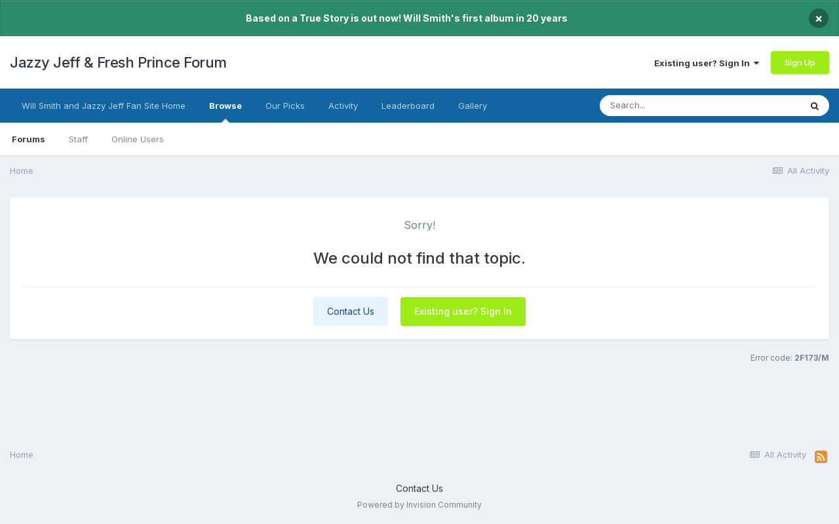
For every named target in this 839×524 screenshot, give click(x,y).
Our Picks (285, 105)
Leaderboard (408, 105)
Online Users (137, 139)
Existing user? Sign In (706, 63)
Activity (343, 105)
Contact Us (350, 311)
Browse (225, 111)
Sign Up (800, 62)
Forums (28, 139)
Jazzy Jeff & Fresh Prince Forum (118, 62)
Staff (78, 139)
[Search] (674, 105)
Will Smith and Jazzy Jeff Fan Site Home (103, 105)
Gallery (472, 105)
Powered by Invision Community (419, 505)
